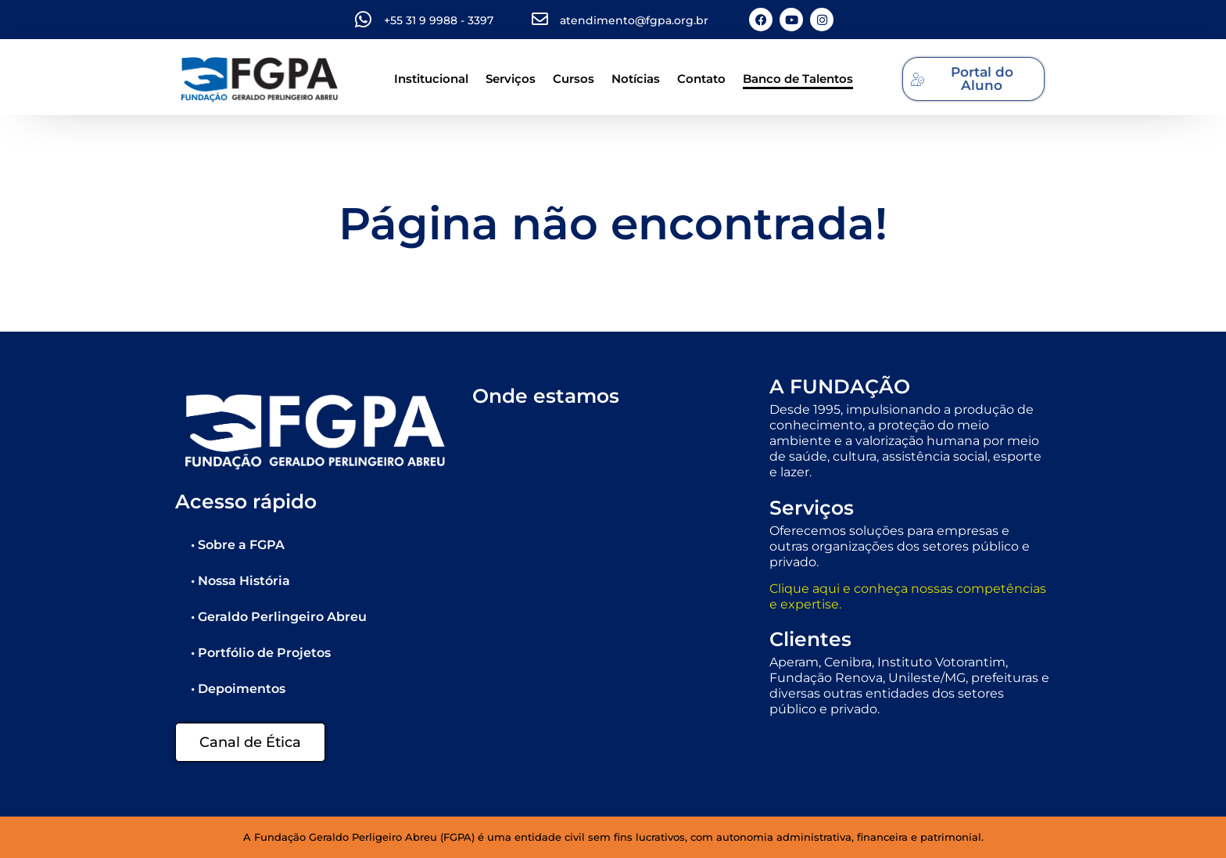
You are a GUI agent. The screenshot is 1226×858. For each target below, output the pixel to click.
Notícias (635, 78)
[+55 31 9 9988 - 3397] (362, 19)
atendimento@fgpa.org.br (634, 20)
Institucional (431, 78)
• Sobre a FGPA (238, 544)
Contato (701, 78)
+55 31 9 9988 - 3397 (438, 20)
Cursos (573, 78)
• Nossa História (240, 580)
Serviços (511, 78)
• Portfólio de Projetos (261, 652)
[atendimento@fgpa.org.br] (540, 19)
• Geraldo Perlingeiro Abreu (279, 616)
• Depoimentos (238, 688)
